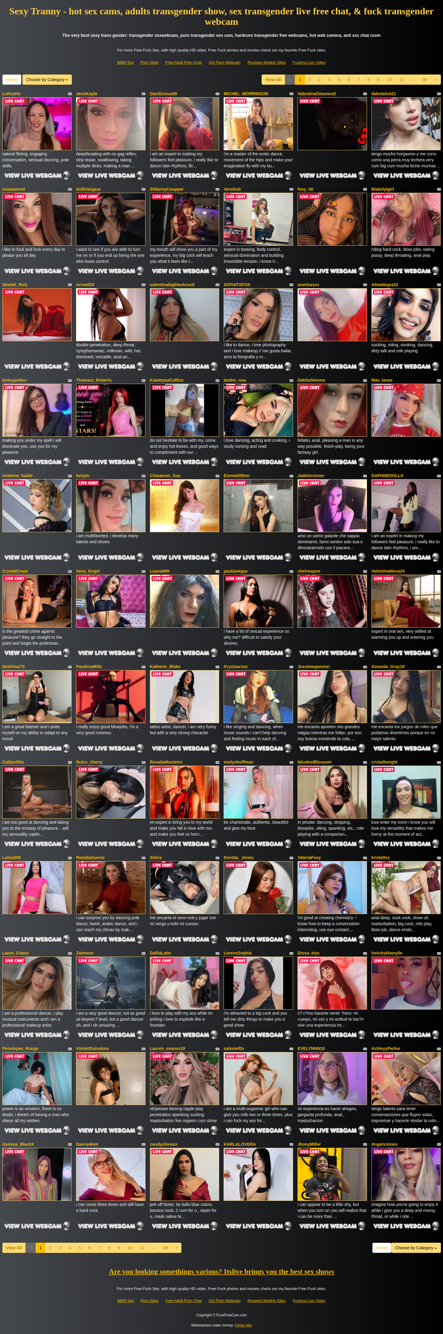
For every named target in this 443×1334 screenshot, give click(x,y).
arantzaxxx (308, 284)
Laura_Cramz (15, 953)
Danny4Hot (87, 1144)
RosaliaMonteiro (166, 762)
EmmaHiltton (236, 475)
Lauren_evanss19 (167, 1048)
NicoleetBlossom (315, 762)
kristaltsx (380, 857)
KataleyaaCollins (166, 380)
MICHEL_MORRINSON (246, 93)
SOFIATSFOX (237, 284)
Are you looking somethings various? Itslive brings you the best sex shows (221, 1271)
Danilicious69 (163, 93)
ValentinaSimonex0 (317, 93)
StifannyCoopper (167, 189)
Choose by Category (47, 79)
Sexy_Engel (88, 571)
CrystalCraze (15, 571)
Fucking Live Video (309, 62)
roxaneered (13, 189)
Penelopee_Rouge (20, 1048)
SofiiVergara (88, 189)
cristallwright (384, 762)
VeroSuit (232, 189)
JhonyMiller (309, 1144)
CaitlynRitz (13, 762)
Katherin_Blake (165, 666)
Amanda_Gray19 (388, 666)
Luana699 (159, 571)
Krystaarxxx (236, 666)
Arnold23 (85, 284)
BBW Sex (125, 62)
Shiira (156, 857)
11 (401, 79)
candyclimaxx (163, 1144)
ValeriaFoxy (309, 857)
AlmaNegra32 (384, 284)
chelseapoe (309, 571)
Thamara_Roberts (94, 380)
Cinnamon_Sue (165, 475)
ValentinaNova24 (388, 571)
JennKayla (86, 93)
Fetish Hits (243, 1325)
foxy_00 (305, 189)
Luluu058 (11, 857)
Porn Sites (149, 62)
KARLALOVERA (240, 1144)
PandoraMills (89, 666)
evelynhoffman (238, 762)
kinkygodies (14, 380)
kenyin (82, 475)
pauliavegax (236, 571)
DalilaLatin (160, 953)
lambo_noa (235, 380)
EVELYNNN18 (311, 1048)
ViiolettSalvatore (92, 1048)
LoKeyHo (11, 93)
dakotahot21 (383, 93)
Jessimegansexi (314, 666)
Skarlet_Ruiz (15, 284)
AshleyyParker (385, 1048)
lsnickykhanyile (387, 953)
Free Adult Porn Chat (183, 62)
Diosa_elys (308, 953)
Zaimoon (84, 953)
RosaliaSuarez (90, 857)
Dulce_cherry (89, 762)
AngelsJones (384, 1144)
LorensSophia (237, 953)
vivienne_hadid (17, 475)
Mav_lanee (382, 380)
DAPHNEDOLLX (387, 475)
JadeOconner (311, 475)
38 (424, 79)
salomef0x (234, 1048)
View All (273, 79)
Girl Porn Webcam (224, 62)
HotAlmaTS (13, 666)
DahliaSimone (311, 380)
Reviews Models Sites (267, 62)
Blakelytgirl (382, 189)
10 (389, 79)
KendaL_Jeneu (239, 857)
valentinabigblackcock (172, 284)
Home (11, 79)
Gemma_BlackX (18, 1144)
